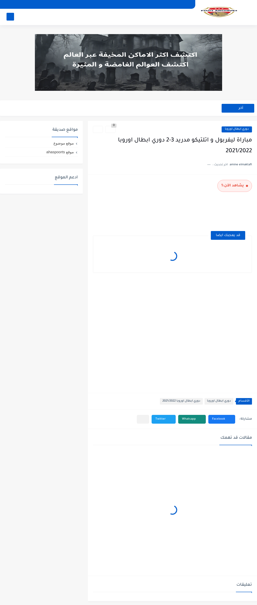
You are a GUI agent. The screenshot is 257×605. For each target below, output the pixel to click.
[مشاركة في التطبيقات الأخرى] (143, 419)
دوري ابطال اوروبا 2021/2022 (181, 401)
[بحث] (10, 17)
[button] (221, 419)
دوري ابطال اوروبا (237, 129)
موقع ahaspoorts (60, 152)
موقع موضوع (63, 143)
